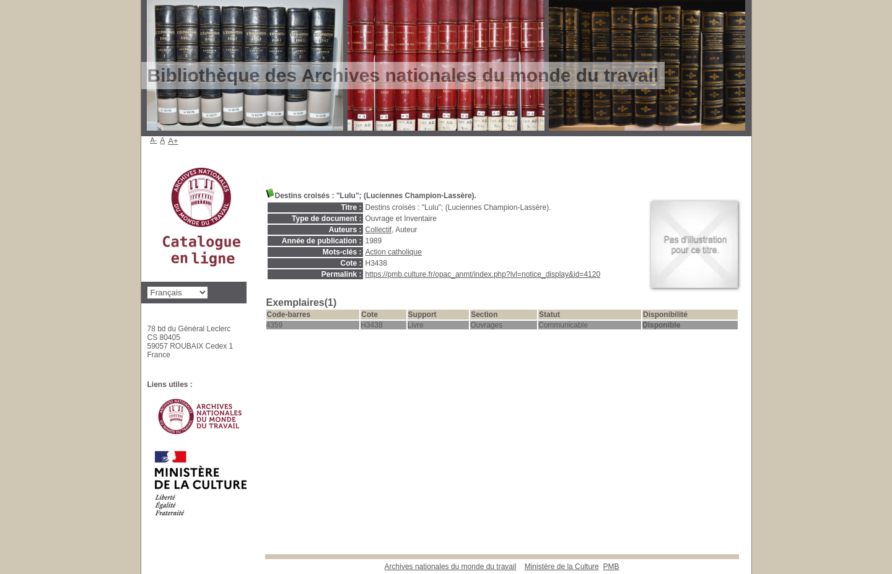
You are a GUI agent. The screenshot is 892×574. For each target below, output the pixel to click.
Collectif (378, 229)
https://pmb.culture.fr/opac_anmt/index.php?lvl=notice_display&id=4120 (483, 274)
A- (154, 140)
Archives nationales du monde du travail (451, 566)
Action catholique (393, 252)
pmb (611, 566)
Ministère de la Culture (562, 566)
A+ (173, 141)
